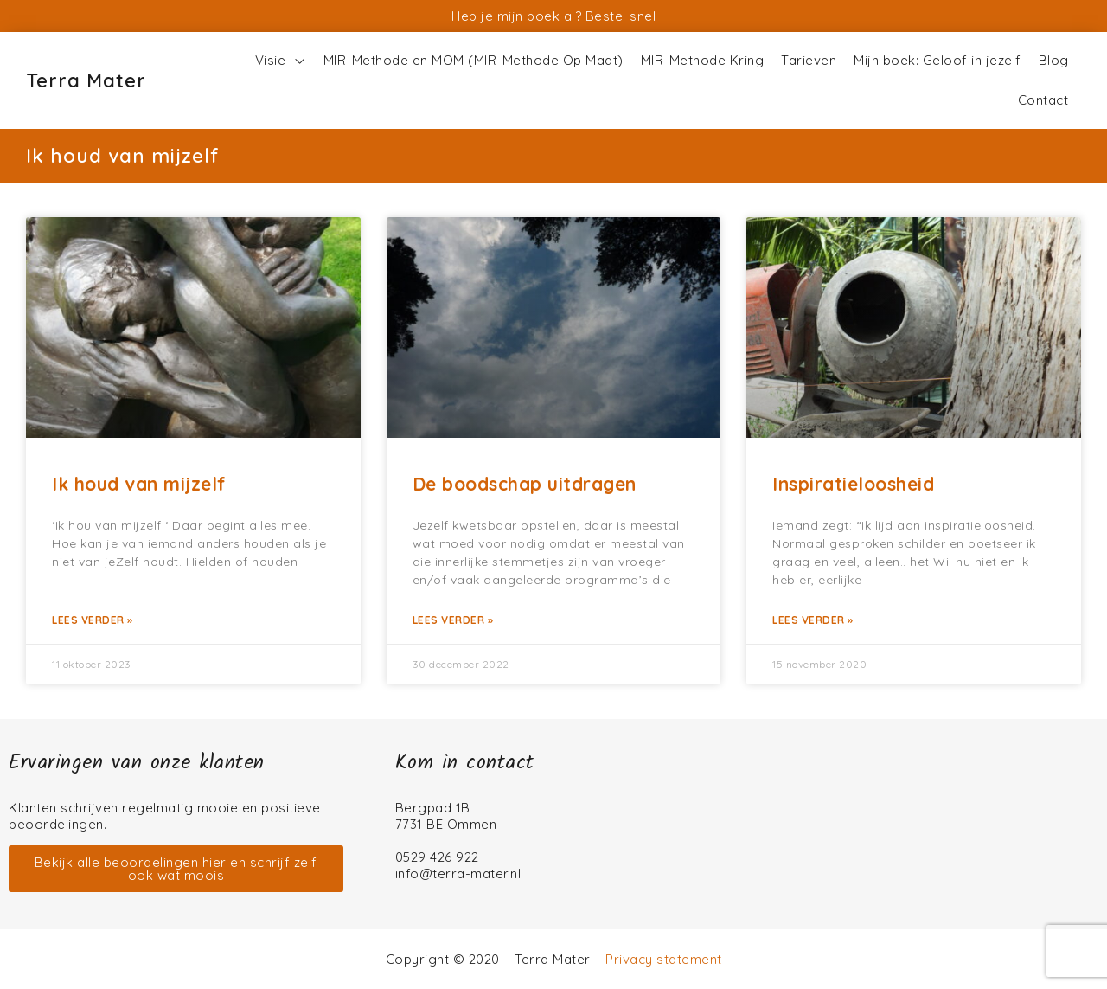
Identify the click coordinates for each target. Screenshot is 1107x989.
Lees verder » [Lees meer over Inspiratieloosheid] (813, 619)
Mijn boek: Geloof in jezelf (937, 60)
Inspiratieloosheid (853, 483)
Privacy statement (663, 959)
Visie (280, 61)
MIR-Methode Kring (703, 60)
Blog (1054, 60)
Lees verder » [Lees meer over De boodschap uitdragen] (453, 619)
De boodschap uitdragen (525, 483)
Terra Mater (86, 80)
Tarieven (808, 60)
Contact (1043, 100)
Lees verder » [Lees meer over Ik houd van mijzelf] (92, 619)
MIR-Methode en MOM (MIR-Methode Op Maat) (473, 60)
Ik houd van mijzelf (139, 483)
